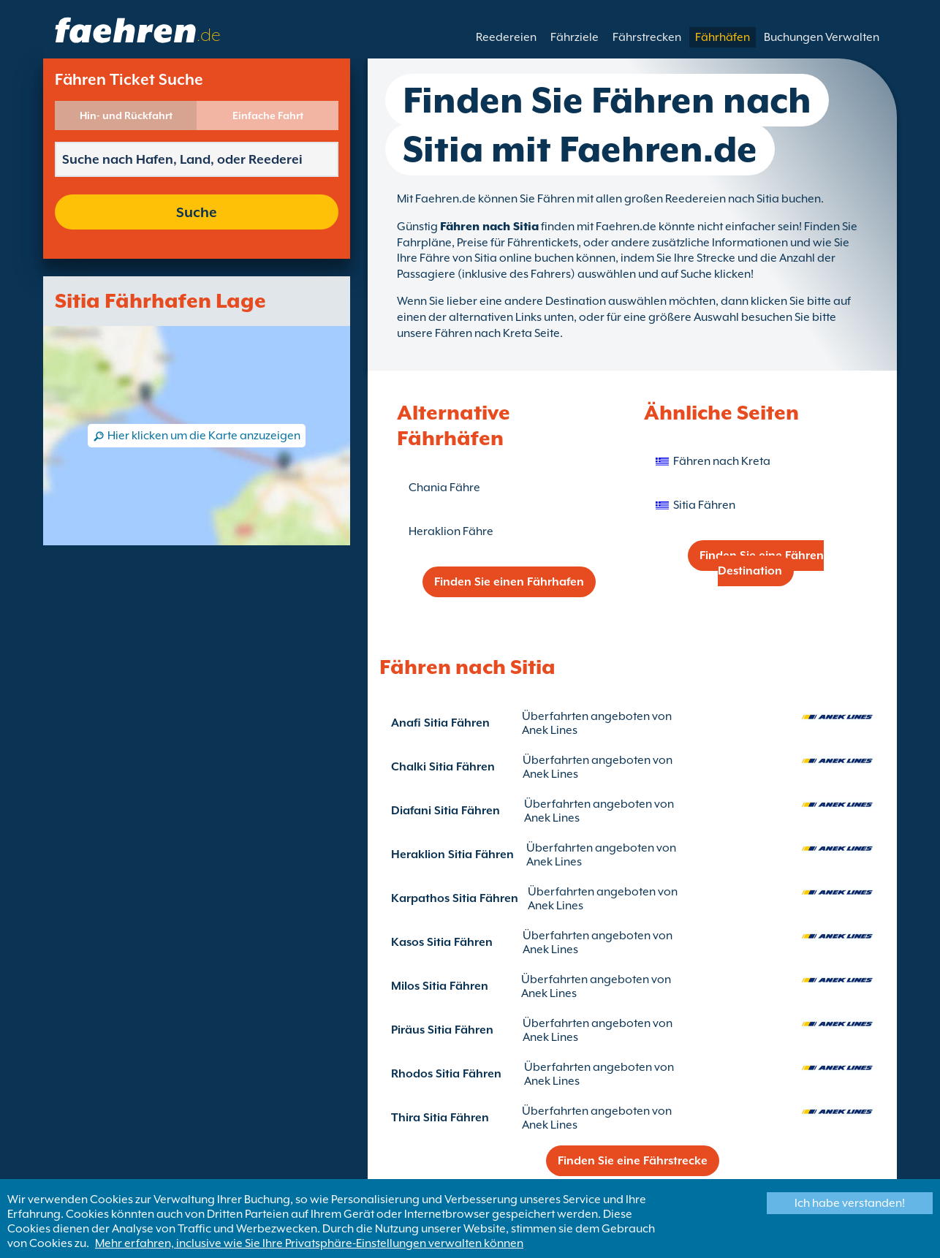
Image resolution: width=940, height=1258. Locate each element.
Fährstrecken (647, 37)
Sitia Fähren (704, 505)
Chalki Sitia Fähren (443, 766)
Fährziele (574, 37)
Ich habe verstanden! (850, 1203)
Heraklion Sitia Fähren (452, 854)
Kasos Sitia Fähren (442, 942)
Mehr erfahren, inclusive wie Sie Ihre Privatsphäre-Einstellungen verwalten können (309, 1243)
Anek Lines (549, 730)
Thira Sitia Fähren (440, 1117)
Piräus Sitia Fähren (442, 1030)
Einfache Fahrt (267, 115)
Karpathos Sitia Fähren (454, 898)
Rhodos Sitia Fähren (446, 1073)
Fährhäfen (722, 37)
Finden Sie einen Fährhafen (509, 581)
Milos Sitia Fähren (439, 986)
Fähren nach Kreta (721, 461)
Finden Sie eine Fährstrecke (633, 1160)
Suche (196, 212)
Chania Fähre (444, 487)
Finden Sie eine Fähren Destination (762, 563)
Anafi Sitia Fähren (440, 723)
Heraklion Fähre (451, 531)
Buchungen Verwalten (821, 37)
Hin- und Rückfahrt (126, 115)
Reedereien (506, 37)
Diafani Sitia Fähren (445, 810)
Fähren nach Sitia (489, 226)
